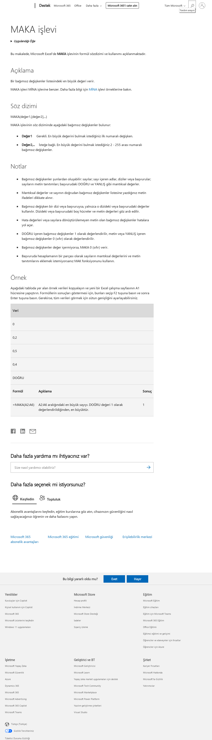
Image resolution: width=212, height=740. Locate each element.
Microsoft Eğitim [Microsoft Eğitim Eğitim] (151, 600)
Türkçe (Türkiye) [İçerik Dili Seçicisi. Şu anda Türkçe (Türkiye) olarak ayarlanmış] (19, 724)
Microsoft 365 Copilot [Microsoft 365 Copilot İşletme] (16, 705)
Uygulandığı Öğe (24, 41)
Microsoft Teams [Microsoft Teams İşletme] (13, 712)
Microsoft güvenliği (99, 536)
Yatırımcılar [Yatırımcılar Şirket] (149, 685)
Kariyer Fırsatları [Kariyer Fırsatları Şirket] (151, 665)
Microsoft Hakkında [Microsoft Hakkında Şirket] (153, 672)
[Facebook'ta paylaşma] (13, 430)
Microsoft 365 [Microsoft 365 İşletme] (12, 692)
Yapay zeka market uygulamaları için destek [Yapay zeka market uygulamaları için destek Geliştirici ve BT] (96, 679)
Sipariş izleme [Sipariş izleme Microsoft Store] (81, 627)
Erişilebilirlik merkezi (137, 536)
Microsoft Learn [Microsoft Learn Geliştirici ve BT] (82, 672)
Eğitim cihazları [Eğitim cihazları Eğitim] (151, 607)
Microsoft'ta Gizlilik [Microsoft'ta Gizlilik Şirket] (153, 679)
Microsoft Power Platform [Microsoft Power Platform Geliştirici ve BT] (86, 699)
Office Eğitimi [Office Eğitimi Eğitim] (150, 627)
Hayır (137, 579)
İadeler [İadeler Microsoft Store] (77, 620)
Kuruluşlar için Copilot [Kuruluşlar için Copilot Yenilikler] (16, 600)
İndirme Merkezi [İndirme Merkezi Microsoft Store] (82, 607)
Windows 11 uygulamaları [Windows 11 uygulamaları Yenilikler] (18, 627)
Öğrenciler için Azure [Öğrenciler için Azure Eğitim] (153, 646)
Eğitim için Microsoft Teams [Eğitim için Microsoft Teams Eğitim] (157, 613)
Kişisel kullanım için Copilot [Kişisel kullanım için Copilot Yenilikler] (19, 607)
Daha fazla (94, 5)
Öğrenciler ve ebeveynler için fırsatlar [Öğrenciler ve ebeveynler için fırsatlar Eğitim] (162, 640)
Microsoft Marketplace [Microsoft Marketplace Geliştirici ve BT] (85, 692)
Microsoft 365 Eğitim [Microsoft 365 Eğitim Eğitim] (153, 620)
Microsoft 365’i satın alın (124, 5)
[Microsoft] (19, 5)
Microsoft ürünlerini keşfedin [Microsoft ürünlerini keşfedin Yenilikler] (19, 620)
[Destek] (44, 5)
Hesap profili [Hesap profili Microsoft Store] (80, 600)
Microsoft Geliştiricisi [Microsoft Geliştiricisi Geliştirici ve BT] (84, 665)
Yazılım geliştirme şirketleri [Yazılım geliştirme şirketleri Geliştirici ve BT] (87, 705)
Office (78, 5)
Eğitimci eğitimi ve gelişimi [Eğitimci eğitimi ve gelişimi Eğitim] (156, 633)
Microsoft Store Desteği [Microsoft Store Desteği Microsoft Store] (86, 613)
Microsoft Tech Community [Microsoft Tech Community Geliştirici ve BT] (87, 685)
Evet (114, 579)
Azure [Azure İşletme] (8, 679)
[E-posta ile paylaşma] (31, 430)
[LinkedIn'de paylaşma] (21, 430)
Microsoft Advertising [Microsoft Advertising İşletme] (15, 699)
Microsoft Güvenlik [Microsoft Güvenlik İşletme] (14, 672)
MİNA (93, 89)
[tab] (24, 498)
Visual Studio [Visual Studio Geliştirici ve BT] (80, 712)
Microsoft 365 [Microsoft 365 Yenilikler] (12, 613)
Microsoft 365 (62, 5)
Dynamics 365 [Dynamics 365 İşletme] (12, 685)
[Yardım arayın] (192, 5)
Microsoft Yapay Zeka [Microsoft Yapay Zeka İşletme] (15, 665)
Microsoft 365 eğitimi (63, 536)
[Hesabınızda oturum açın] (202, 6)
